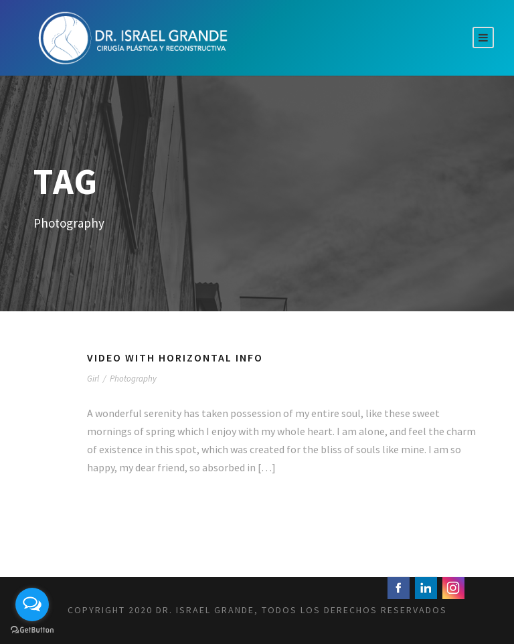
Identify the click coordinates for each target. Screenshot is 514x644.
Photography (133, 378)
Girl (93, 378)
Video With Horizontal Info (175, 357)
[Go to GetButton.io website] (32, 630)
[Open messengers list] (32, 604)
